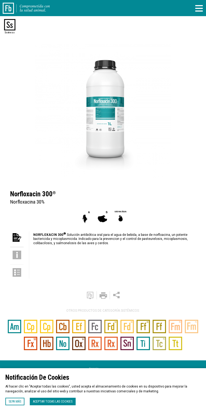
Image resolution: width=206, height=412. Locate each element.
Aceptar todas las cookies (52, 401)
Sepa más (15, 401)
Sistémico (10, 32)
